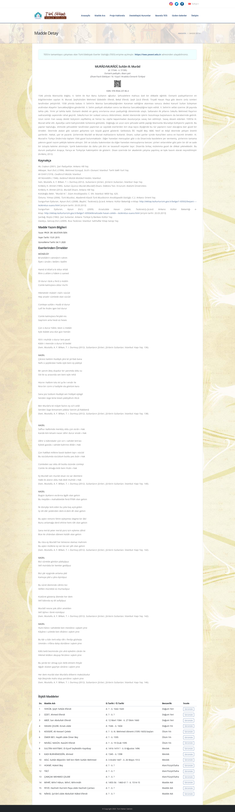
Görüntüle (189, 709)
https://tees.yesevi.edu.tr (148, 54)
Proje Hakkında (117, 15)
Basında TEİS (161, 15)
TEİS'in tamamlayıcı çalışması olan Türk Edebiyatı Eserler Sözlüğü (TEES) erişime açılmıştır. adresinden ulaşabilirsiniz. (116, 54)
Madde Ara (100, 15)
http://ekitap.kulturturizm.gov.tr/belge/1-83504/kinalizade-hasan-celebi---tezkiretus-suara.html (92, 213)
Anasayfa (85, 15)
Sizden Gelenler (179, 15)
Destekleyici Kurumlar (140, 15)
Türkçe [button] (193, 4)
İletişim (195, 15)
